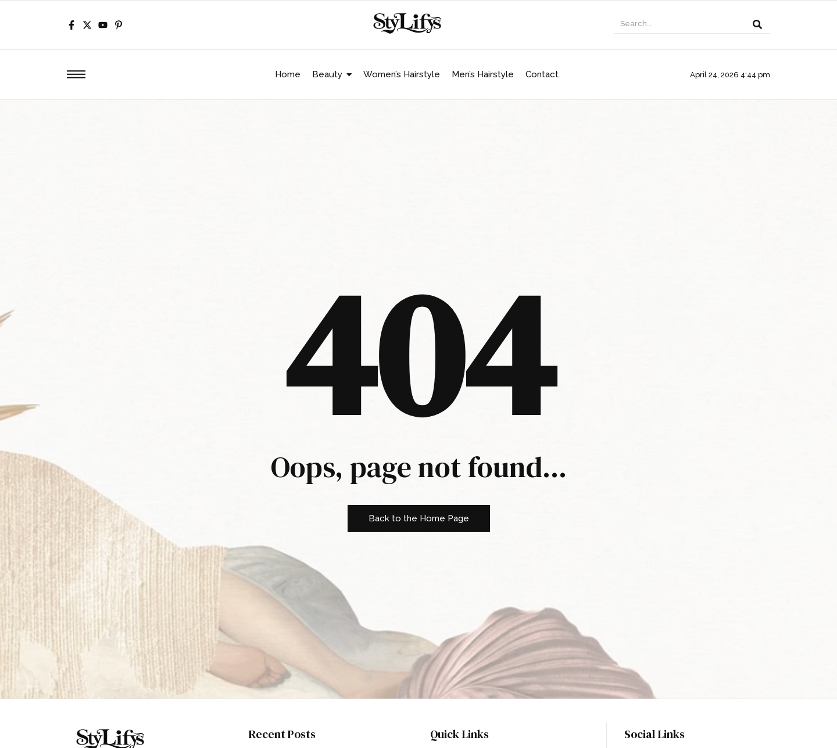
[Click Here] (76, 76)
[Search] (679, 25)
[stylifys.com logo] (409, 23)
